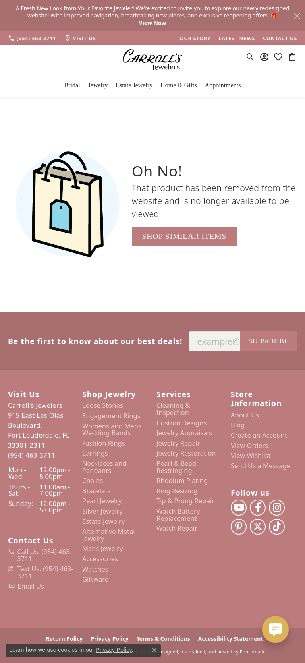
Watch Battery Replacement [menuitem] (178, 514)
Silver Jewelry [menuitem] (102, 511)
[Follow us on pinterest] (239, 527)
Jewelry (98, 85)
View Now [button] (152, 23)
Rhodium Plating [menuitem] (182, 480)
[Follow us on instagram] (277, 508)
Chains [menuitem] (92, 480)
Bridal (72, 85)
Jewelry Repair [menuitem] (178, 443)
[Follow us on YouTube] (239, 508)
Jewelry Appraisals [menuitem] (184, 432)
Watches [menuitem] (95, 568)
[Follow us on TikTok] (277, 527)
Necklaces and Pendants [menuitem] (104, 467)
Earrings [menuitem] (95, 453)
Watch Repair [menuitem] (176, 528)
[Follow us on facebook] (258, 508)
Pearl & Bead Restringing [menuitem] (176, 467)
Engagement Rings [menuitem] (111, 415)
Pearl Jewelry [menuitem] (102, 500)
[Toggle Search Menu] (250, 57)
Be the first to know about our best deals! (95, 341)
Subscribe (268, 341)
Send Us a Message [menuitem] (260, 465)
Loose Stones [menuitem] (102, 405)
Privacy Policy (114, 650)
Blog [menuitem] (238, 424)
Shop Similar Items (184, 236)
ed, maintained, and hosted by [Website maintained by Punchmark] (206, 651)
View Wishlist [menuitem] (251, 455)
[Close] (297, 16)
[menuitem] (41, 555)
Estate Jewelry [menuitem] (103, 521)
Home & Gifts (178, 85)
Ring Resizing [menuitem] (177, 490)
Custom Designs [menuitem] (181, 422)
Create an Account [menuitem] (259, 435)
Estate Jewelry (134, 85)
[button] (41, 394)
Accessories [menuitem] (100, 558)
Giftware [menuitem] (95, 579)
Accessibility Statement (230, 638)
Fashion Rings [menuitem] (103, 443)
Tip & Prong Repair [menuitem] (185, 500)
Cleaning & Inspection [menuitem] (173, 409)
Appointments (223, 85)
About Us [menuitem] (245, 415)
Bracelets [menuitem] (96, 490)
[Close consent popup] (154, 650)
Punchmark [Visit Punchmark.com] (252, 651)
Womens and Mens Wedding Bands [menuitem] (111, 429)
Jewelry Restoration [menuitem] (186, 453)
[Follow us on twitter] (258, 527)
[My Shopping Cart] (292, 57)
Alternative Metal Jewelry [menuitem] (108, 535)
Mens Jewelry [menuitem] (102, 548)
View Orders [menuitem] (249, 445)
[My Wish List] (278, 57)
